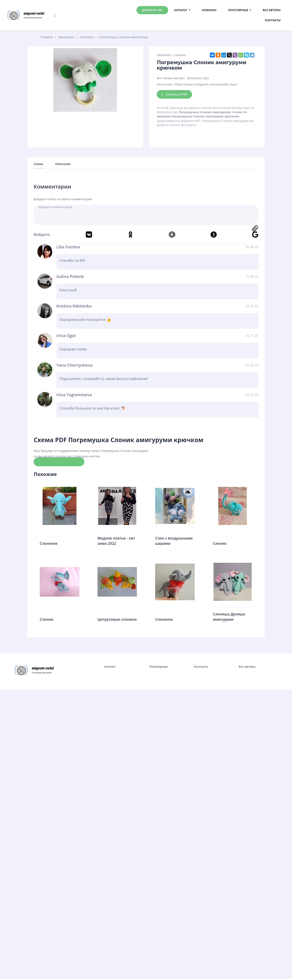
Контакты (273, 20)
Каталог (180, 10)
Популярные (238, 10)
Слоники (179, 55)
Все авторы (272, 10)
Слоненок (49, 543)
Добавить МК (152, 10)
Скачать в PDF (174, 94)
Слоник (220, 543)
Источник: (165, 84)
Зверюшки (164, 55)
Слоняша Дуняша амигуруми (229, 617)
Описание (63, 164)
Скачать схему (59, 462)
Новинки (209, 10)
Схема (38, 164)
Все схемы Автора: (171, 78)
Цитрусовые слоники (117, 619)
